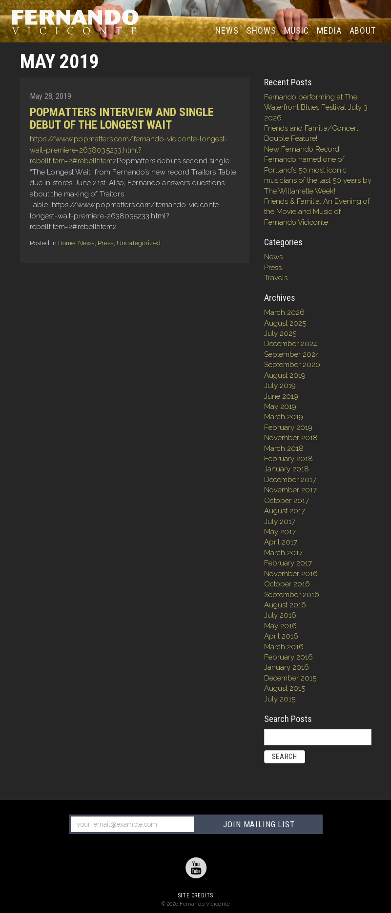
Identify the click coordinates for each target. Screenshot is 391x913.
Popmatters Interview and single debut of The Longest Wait (122, 118)
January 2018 (286, 469)
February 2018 (288, 458)
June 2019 (281, 396)
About (363, 30)
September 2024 (291, 354)
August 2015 (284, 688)
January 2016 (286, 667)
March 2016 (284, 646)
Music (296, 30)
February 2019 (288, 427)
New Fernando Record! (302, 149)
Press (106, 243)
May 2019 (280, 406)
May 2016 (280, 626)
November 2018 (291, 437)
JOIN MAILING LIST (258, 824)
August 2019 (285, 375)
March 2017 (283, 552)
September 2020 (292, 364)
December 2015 (290, 678)
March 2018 (284, 448)
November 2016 (291, 573)
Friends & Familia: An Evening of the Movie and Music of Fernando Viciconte (317, 212)
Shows (261, 30)
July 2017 (279, 521)
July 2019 (280, 385)
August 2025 (285, 323)
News (229, 30)
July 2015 (279, 699)
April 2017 (280, 542)
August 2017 (284, 510)
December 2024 (290, 343)
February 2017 (288, 563)
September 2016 (291, 594)
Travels (276, 277)
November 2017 (290, 490)
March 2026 (284, 312)
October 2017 (286, 500)
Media (329, 30)
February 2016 (288, 657)
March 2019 (283, 416)
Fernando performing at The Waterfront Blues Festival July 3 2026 (316, 107)
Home (66, 243)
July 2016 (280, 615)
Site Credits (195, 895)
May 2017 (280, 531)
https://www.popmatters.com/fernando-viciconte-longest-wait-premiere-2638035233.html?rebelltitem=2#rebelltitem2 (129, 150)
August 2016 (285, 605)
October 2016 (287, 584)
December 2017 (290, 479)
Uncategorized (139, 243)
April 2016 (281, 636)
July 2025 (280, 333)
